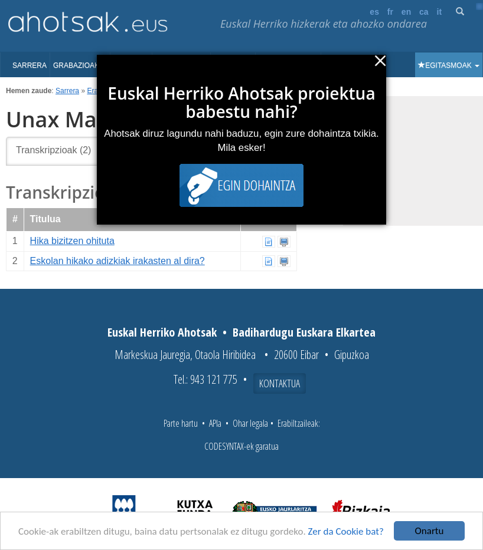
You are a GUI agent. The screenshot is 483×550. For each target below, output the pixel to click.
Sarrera (29, 65)
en (406, 12)
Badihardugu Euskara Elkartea (304, 332)
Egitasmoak (448, 65)
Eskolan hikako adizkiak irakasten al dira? (117, 261)
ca (424, 12)
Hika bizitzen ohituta (72, 241)
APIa (215, 423)
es (374, 12)
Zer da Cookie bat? (346, 531)
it (439, 12)
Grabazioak (80, 65)
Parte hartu (181, 423)
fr (390, 12)
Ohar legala (250, 423)
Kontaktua (279, 383)
